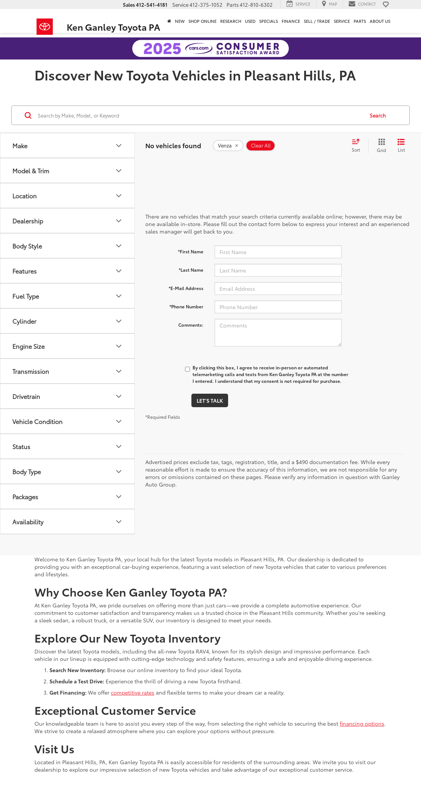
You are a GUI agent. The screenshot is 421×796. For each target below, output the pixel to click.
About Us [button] (380, 21)
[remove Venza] (228, 145)
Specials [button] (268, 21)
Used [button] (250, 21)
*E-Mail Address (186, 288)
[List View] (401, 145)
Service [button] (342, 21)
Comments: (190, 324)
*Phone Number (186, 306)
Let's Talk (210, 400)
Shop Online (202, 21)
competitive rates (132, 692)
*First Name (190, 251)
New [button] (180, 21)
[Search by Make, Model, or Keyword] (200, 115)
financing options (362, 723)
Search (378, 115)
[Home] (169, 21)
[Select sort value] (358, 145)
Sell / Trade (317, 21)
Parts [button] (360, 21)
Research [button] (230, 21)
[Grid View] (380, 145)
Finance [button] (291, 21)
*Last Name (191, 269)
